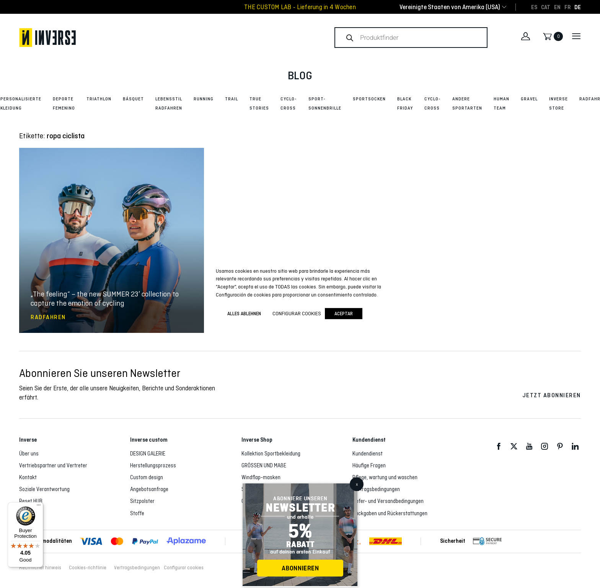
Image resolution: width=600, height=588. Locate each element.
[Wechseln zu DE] (577, 7)
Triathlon (98, 99)
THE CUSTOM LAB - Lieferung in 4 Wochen (300, 7)
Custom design (146, 477)
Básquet (133, 99)
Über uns (29, 453)
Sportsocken (369, 99)
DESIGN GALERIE (147, 453)
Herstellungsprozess (153, 465)
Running (204, 99)
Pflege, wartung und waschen (384, 477)
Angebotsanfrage (149, 489)
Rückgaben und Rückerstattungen (389, 513)
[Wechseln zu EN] (557, 7)
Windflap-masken (260, 477)
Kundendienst (367, 453)
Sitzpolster (142, 501)
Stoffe (137, 513)
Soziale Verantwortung (44, 489)
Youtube (529, 446)
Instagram (544, 446)
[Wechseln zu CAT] (545, 7)
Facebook (498, 446)
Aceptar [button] (343, 313)
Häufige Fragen (369, 465)
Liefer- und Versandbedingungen (388, 501)
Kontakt (28, 477)
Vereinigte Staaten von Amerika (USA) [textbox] (449, 7)
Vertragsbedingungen (376, 489)
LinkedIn (575, 446)
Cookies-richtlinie (87, 567)
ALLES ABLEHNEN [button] (244, 313)
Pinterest (560, 446)
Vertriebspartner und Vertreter (53, 465)
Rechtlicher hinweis (40, 567)
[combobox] (449, 7)
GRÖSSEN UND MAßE (263, 465)
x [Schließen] (357, 484)
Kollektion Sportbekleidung (270, 453)
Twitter (514, 446)
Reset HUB (30, 501)
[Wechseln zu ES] (534, 7)
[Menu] (38, 506)
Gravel (529, 99)
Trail (231, 99)
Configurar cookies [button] (184, 567)
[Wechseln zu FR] (567, 7)
